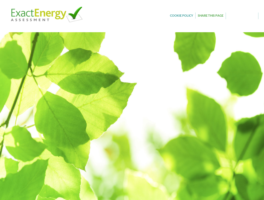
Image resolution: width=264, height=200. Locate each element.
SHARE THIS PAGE (210, 15)
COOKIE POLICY (181, 15)
